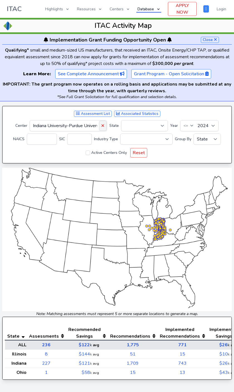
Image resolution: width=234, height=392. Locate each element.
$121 (85, 363)
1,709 (133, 363)
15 (182, 354)
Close (210, 39)
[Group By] (207, 139)
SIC (62, 139)
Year (174, 125)
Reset (139, 153)
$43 (224, 372)
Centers (120, 9)
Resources (89, 9)
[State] (144, 125)
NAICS (19, 139)
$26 (224, 345)
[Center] (68, 125)
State (114, 125)
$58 (87, 372)
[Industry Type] (146, 139)
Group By (183, 139)
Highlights (57, 9)
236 (46, 345)
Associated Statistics (137, 113)
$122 (85, 345)
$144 (85, 354)
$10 (224, 354)
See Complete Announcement (91, 74)
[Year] (199, 125)
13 (182, 372)
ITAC (14, 8)
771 (182, 345)
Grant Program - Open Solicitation (171, 74)
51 (133, 354)
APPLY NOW (182, 9)
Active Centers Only (109, 152)
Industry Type (106, 139)
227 (46, 363)
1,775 (133, 345)
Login (221, 9)
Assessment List (93, 113)
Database (149, 9)
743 (182, 363)
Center (21, 125)
